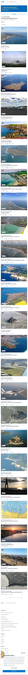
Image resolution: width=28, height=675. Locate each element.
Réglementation (4, 618)
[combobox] (16, 2)
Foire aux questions (5, 619)
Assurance (3, 616)
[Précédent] (7, 598)
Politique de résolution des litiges (7, 625)
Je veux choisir (14, 668)
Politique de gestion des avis (6, 621)
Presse (2, 643)
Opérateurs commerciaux (6, 630)
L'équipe (2, 639)
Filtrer (14, 14)
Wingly (2, 602)
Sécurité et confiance (5, 614)
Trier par (2, 21)
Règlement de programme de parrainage (9, 626)
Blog (2, 638)
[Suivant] (21, 598)
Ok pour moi (14, 671)
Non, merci (23, 652)
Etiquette (2, 628)
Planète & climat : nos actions (6, 612)
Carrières (2, 641)
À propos (2, 636)
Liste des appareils (4, 648)
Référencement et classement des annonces (9, 623)
